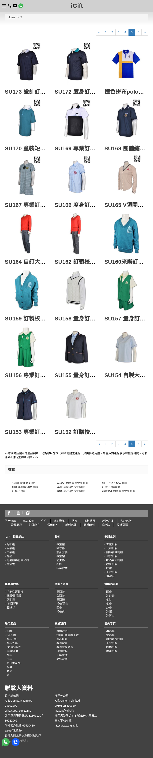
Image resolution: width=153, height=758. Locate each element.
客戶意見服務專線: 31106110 (23, 715)
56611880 (25, 710)
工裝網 (11, 552)
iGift (77, 5)
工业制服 (111, 643)
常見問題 (16, 524)
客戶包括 (125, 520)
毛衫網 (11, 544)
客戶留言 (62, 643)
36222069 (11, 720)
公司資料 (62, 651)
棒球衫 (60, 548)
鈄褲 (9, 667)
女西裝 (60, 595)
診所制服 (111, 564)
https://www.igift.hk (66, 725)
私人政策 (28, 520)
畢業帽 (60, 556)
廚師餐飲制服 (114, 552)
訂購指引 (34, 524)
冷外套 (110, 595)
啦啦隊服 (12, 603)
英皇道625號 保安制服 (71, 487)
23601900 (11, 705)
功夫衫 (60, 560)
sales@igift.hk (13, 730)
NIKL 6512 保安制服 (114, 483)
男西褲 (60, 599)
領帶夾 (60, 611)
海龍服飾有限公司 (18, 560)
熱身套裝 (62, 552)
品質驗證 (62, 659)
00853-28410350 (65, 705)
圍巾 (59, 607)
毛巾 (109, 603)
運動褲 (11, 599)
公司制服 (111, 548)
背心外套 (12, 643)
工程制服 (111, 572)
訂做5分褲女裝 (111, 487)
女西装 (110, 635)
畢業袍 (60, 544)
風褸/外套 (13, 651)
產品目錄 (62, 639)
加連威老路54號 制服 (25, 487)
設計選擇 (107, 520)
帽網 (9, 556)
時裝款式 (62, 568)
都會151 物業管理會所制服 (118, 491)
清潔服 (110, 576)
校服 (109, 568)
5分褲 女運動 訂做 (23, 483)
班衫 (9, 659)
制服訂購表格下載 (67, 635)
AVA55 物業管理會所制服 (72, 483)
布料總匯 (89, 520)
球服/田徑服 (14, 595)
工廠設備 (62, 655)
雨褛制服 (111, 651)
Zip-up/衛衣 (14, 647)
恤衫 (9, 655)
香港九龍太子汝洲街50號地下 (23, 735)
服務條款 (10, 520)
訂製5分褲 (18, 491)
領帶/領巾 (62, 603)
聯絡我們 (62, 631)
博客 (74, 520)
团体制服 (111, 647)
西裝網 (11, 548)
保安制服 (111, 556)
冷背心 (110, 615)
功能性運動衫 (15, 591)
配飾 (59, 564)
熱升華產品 (14, 663)
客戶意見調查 (64, 647)
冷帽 (109, 611)
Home (11, 17)
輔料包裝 (70, 524)
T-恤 (9, 631)
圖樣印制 (89, 524)
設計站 (105, 524)
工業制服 (111, 544)
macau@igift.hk (64, 710)
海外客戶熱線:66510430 (20, 725)
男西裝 (60, 591)
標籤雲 (11, 564)
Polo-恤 (11, 635)
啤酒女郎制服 (114, 560)
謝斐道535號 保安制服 (71, 491)
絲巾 (109, 607)
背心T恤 (12, 639)
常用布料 (52, 524)
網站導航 (59, 520)
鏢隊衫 (11, 607)
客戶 (44, 520)
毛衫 (109, 599)
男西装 (110, 631)
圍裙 (9, 671)
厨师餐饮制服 (114, 639)
